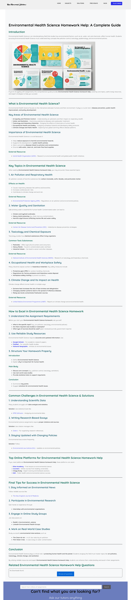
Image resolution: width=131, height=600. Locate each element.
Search (106, 587)
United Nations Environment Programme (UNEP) (29, 302)
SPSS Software (18, 413)
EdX (14, 473)
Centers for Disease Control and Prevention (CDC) (29, 227)
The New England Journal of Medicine (26, 496)
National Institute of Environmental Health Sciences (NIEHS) (33, 258)
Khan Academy (18, 466)
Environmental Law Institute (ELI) (24, 448)
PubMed (16, 344)
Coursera (16, 469)
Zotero (15, 431)
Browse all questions (65, 574)
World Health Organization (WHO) (24, 156)
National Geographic (20, 346)
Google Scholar (18, 342)
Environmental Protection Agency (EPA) (26, 201)
